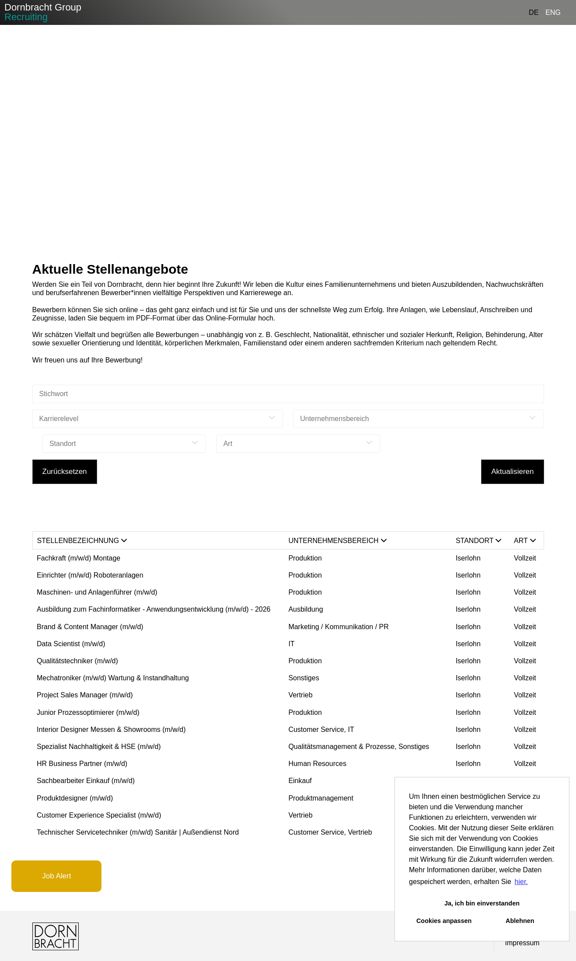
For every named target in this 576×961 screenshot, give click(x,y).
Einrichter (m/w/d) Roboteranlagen (90, 575)
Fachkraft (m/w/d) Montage (78, 558)
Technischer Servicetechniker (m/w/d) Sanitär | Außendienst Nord (138, 832)
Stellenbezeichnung (82, 540)
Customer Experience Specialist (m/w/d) (99, 815)
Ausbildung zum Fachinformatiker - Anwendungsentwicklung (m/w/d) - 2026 (153, 609)
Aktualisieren (512, 471)
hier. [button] (521, 881)
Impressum (522, 943)
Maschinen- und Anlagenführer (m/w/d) (97, 592)
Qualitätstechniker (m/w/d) (77, 661)
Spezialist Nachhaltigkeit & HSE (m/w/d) (99, 746)
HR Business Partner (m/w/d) (82, 763)
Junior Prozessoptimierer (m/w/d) (88, 712)
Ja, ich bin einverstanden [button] (482, 903)
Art (525, 540)
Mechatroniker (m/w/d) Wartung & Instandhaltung (113, 678)
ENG (553, 12)
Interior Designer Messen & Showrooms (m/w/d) (111, 729)
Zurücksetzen (64, 471)
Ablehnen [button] (520, 920)
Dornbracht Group (42, 12)
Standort (479, 540)
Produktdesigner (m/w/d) (75, 798)
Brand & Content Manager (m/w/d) (90, 626)
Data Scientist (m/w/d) (71, 644)
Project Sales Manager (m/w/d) (85, 695)
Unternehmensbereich (337, 540)
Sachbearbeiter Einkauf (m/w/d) (86, 780)
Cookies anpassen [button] (443, 920)
